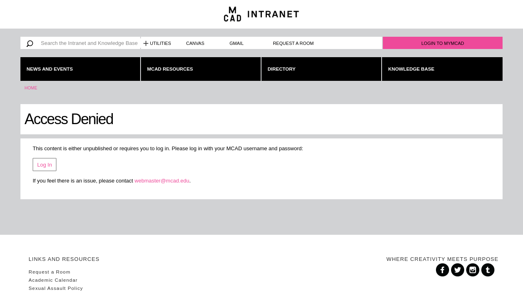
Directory (281, 68)
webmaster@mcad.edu (161, 181)
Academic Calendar (53, 280)
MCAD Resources (170, 68)
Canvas (195, 43)
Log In (44, 165)
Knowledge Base (411, 68)
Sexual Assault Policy (56, 288)
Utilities (160, 43)
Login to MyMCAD (442, 43)
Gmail (237, 43)
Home (31, 88)
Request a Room (293, 43)
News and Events (50, 68)
